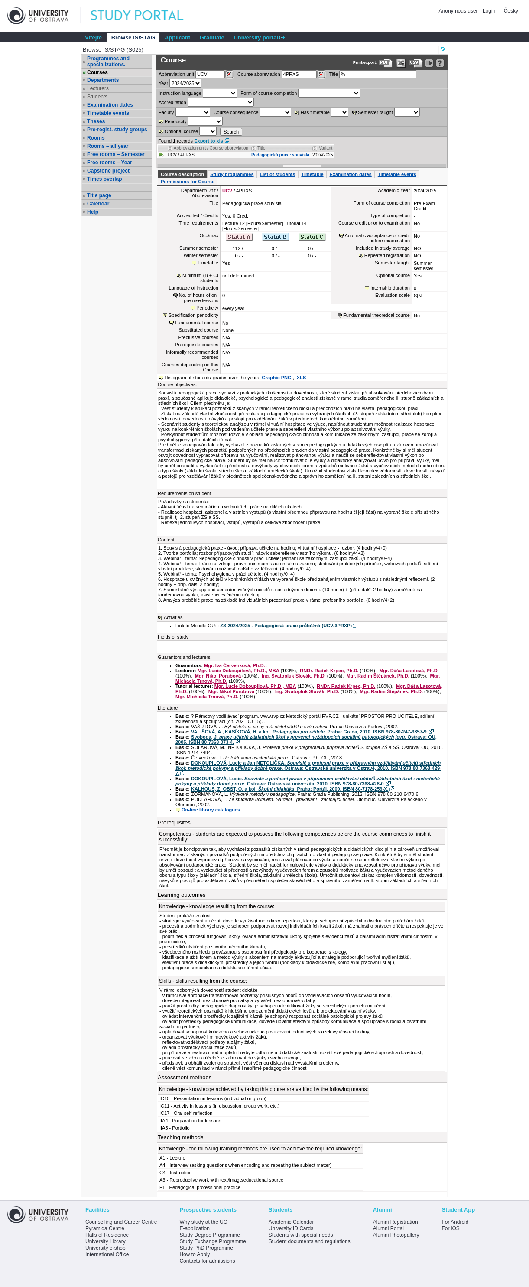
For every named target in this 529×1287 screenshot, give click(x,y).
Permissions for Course (187, 181)
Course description (182, 174)
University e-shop (105, 1248)
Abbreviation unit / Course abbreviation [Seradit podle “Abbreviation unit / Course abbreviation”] (211, 148)
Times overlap (104, 179)
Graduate (212, 37)
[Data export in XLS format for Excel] (401, 63)
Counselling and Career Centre (121, 1222)
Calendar (98, 204)
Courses (97, 72)
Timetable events (108, 113)
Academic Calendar (291, 1222)
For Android (454, 1222)
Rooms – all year (107, 146)
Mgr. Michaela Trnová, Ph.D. (206, 696)
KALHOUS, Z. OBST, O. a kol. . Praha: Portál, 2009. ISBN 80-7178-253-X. (289, 789)
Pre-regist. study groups (117, 130)
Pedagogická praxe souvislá (280, 155)
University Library (105, 1241)
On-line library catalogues (211, 809)
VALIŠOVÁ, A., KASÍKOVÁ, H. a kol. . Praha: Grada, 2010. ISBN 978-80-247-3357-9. (309, 731)
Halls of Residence (107, 1235)
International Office (107, 1254)
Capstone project (108, 171)
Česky (511, 11)
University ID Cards (291, 1228)
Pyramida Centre (104, 1228)
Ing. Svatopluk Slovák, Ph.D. (294, 675)
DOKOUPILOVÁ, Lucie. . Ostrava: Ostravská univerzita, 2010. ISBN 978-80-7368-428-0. (307, 781)
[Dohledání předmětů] (321, 74)
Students (97, 97)
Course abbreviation (258, 74)
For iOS (450, 1228)
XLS (301, 377)
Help (92, 212)
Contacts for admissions (207, 1261)
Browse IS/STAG (133, 37)
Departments (103, 80)
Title (333, 74)
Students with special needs (301, 1235)
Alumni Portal (388, 1228)
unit (176, 74)
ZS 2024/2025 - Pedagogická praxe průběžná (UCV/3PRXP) (286, 625)
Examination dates (110, 105)
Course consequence (236, 112)
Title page (99, 195)
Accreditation (172, 102)
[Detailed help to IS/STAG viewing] (440, 63)
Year (163, 83)
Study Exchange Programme (212, 1241)
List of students (277, 174)
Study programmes (231, 174)
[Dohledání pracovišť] (229, 74)
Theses (96, 121)
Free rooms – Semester (116, 154)
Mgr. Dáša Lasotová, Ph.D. (409, 670)
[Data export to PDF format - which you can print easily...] (386, 63)
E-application (194, 1228)
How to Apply (194, 1254)
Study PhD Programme (206, 1248)
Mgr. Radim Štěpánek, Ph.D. (377, 675)
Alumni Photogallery (396, 1235)
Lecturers (98, 88)
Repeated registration (387, 255)
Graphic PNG (277, 377)
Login (489, 11)
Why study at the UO (203, 1222)
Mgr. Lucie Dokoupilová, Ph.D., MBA (238, 670)
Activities (173, 617)
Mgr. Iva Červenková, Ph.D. (234, 665)
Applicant (177, 37)
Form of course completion (268, 93)
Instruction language (180, 93)
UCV (227, 190)
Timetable (312, 174)
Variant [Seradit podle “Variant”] (325, 148)
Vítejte (93, 37)
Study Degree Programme (209, 1235)
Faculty (166, 112)
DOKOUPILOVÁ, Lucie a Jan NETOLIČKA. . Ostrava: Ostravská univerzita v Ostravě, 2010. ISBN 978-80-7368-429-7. (308, 768)
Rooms (96, 138)
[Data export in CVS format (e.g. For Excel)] (416, 63)
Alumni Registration (395, 1222)
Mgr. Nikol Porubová (218, 675)
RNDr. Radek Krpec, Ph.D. (329, 670)
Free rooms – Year (109, 163)
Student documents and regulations (310, 1241)
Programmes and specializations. (108, 61)
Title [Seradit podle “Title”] (261, 148)
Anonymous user (459, 11)
